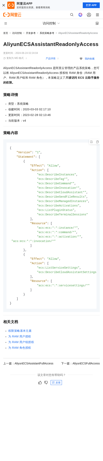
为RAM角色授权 (19, 355)
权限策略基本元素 (20, 338)
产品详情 (50, 58)
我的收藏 (90, 58)
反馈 (56, 389)
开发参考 (31, 33)
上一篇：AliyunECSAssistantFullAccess (28, 370)
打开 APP (91, 5)
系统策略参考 (47, 33)
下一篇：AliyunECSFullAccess (80, 370)
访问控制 (17, 33)
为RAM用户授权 (19, 343)
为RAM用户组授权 (21, 349)
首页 (5, 33)
